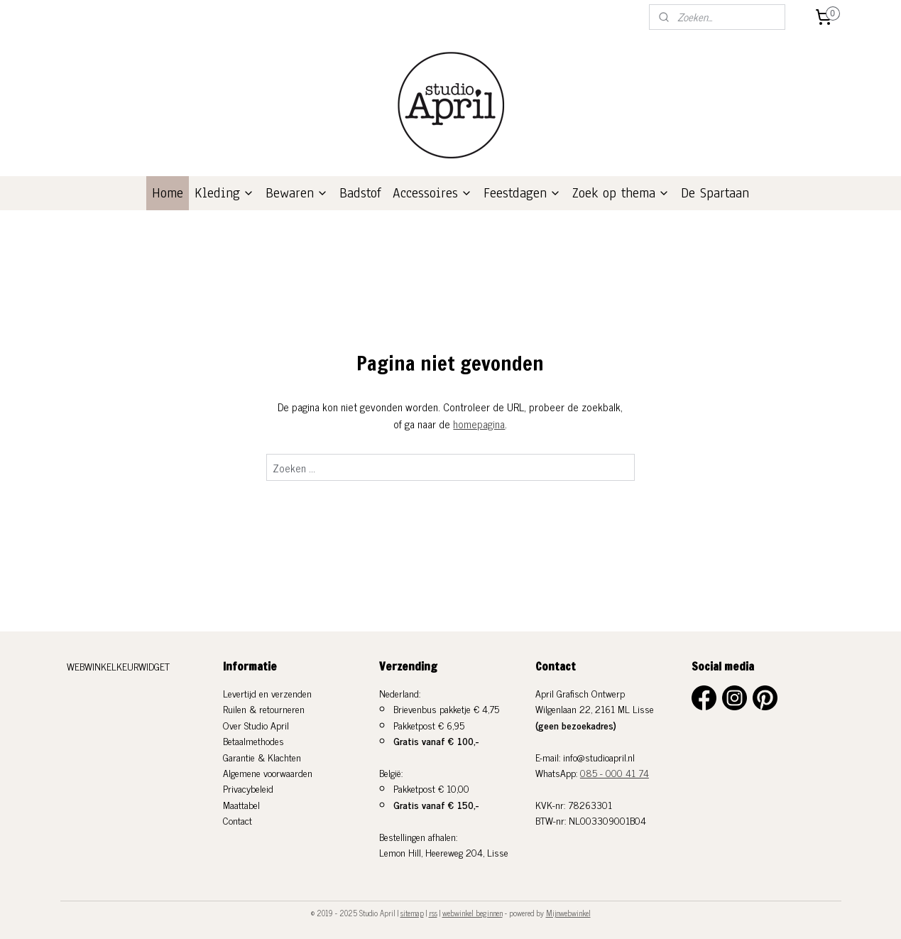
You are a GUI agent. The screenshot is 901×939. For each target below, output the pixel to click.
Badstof (360, 193)
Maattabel (241, 804)
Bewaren (297, 193)
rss (433, 912)
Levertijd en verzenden (267, 693)
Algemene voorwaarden (267, 772)
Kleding (224, 193)
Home (167, 193)
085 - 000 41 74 (614, 772)
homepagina (480, 424)
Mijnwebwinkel (568, 912)
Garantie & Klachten (262, 757)
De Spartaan (715, 193)
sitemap (412, 912)
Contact (237, 820)
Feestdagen (522, 193)
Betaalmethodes (253, 740)
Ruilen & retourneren (264, 708)
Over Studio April (256, 725)
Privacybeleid (248, 788)
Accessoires (432, 193)
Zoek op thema (621, 193)
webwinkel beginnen (472, 912)
